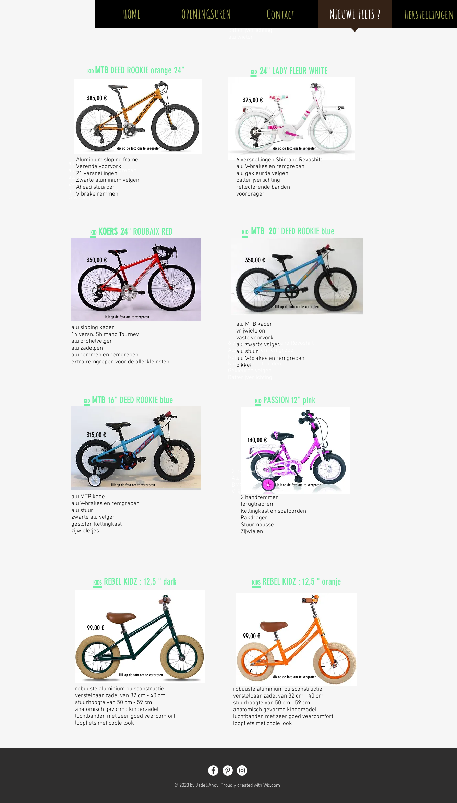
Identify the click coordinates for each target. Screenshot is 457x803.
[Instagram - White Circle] (242, 770)
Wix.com (271, 785)
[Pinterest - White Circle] (228, 770)
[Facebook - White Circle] (213, 770)
